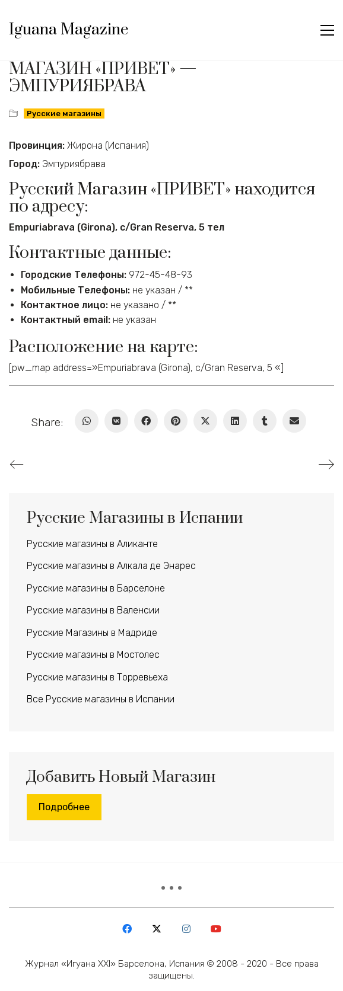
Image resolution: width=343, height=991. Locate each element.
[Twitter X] (205, 421)
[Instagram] (186, 929)
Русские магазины (64, 113)
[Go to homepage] (69, 30)
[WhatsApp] (87, 421)
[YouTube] (216, 929)
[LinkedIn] (235, 421)
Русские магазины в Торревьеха (97, 677)
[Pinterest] (176, 421)
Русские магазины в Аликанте (92, 543)
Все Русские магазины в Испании (100, 699)
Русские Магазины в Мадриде (92, 632)
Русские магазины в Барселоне (96, 588)
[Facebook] (146, 421)
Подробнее (64, 807)
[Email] (294, 421)
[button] (327, 30)
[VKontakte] (116, 421)
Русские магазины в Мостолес (93, 654)
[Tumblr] (265, 421)
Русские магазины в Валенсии (93, 610)
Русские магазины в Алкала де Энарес (111, 565)
